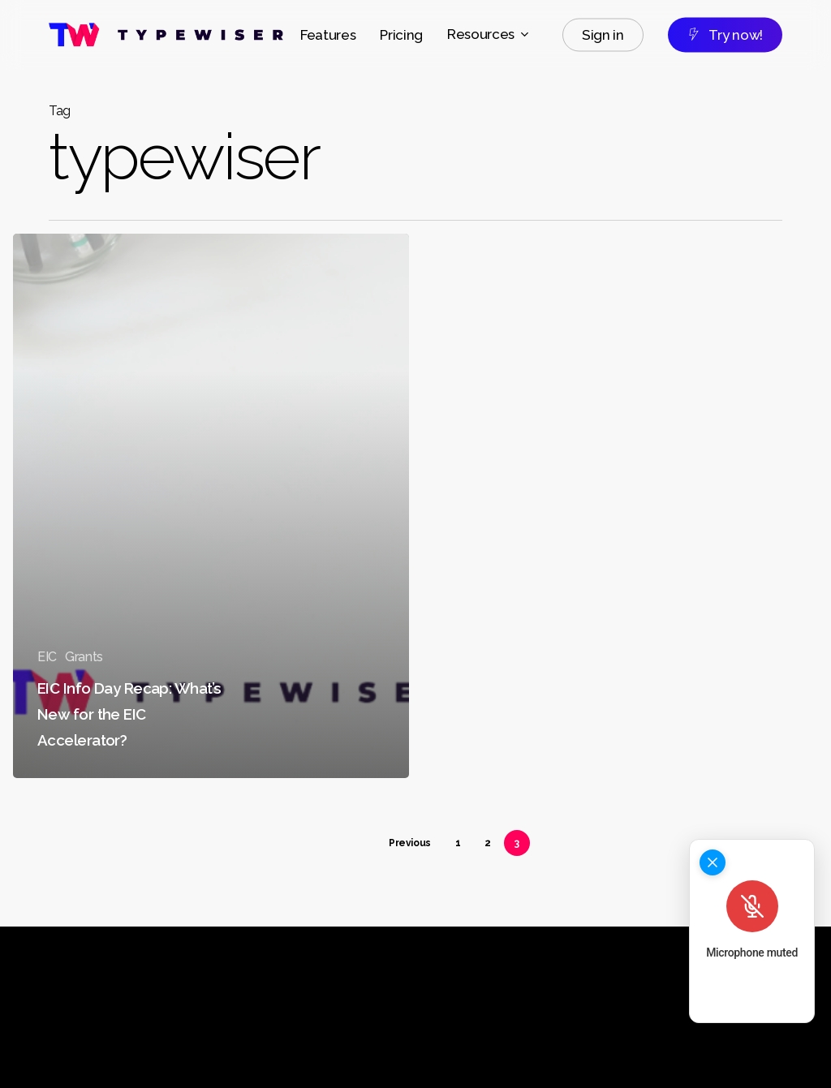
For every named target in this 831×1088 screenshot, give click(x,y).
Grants (84, 656)
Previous (410, 843)
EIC (47, 656)
